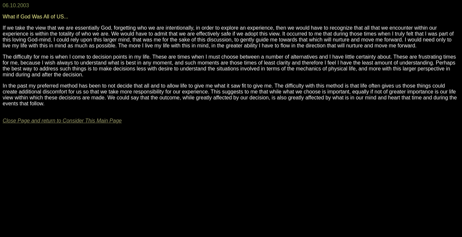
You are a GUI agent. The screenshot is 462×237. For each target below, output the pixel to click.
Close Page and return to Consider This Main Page (62, 120)
